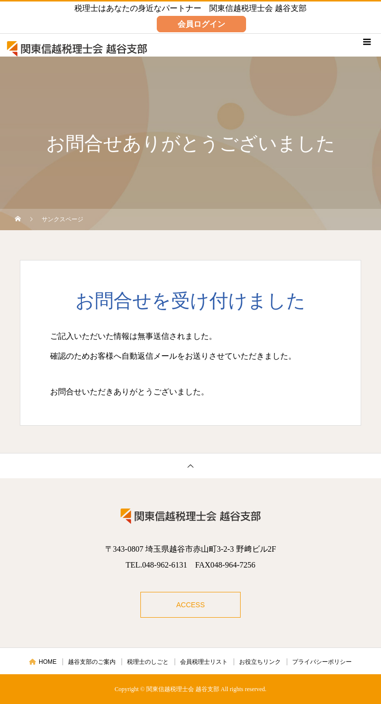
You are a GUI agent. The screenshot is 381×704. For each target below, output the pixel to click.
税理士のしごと (148, 661)
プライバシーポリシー (322, 661)
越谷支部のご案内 (92, 661)
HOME (43, 661)
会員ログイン (201, 24)
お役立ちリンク (260, 661)
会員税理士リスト (204, 661)
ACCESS (190, 605)
